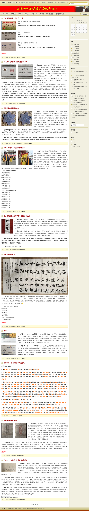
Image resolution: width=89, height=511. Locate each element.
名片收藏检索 (12, 415)
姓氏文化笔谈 (13, 211)
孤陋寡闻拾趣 (75, 63)
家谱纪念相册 (49, 14)
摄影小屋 (34, 14)
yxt (73, 100)
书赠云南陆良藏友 (9, 254)
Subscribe (85, 14)
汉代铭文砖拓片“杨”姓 (11, 420)
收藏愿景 (13, 14)
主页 (2, 14)
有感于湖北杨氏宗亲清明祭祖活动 (14, 148)
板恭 (5, 331)
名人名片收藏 (13, 103)
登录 (73, 139)
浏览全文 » (4, 53)
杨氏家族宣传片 (60, 14)
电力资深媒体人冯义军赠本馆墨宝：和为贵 (17, 216)
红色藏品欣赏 (13, 143)
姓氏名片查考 (13, 358)
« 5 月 (72, 37)
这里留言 (41, 14)
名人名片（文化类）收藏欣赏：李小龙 (15, 62)
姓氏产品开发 (75, 59)
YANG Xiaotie (31, 508)
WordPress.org (76, 146)
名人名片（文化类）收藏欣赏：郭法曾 (15, 460)
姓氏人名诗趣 (13, 57)
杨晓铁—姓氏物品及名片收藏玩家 (13, 2)
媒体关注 (27, 14)
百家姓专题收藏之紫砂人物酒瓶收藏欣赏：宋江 (79, 115)
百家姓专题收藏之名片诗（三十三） (15, 18)
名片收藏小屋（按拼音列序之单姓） (15, 363)
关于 (7, 14)
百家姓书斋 (75, 132)
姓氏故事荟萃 (75, 55)
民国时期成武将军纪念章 (11, 108)
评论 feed (74, 144)
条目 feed (74, 142)
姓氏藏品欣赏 (20, 143)
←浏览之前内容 (34, 504)
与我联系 (20, 14)
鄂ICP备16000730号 (40, 508)
